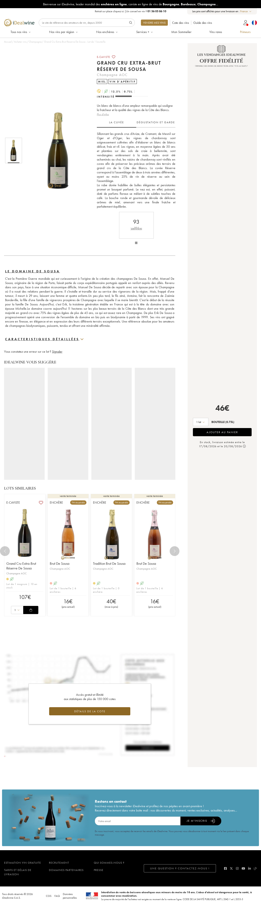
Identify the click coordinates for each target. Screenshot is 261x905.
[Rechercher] (87, 23)
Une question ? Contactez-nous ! (180, 868)
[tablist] (136, 122)
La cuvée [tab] (116, 122)
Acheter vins (20, 41)
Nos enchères (107, 32)
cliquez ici (118, 11)
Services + (144, 32)
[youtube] (243, 868)
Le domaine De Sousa (32, 271)
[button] (55, 150)
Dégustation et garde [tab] (156, 122)
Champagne (35, 41)
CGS (48, 896)
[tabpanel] (136, 170)
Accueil (8, 41)
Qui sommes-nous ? (109, 862)
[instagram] (237, 868)
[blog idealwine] (255, 868)
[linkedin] (249, 868)
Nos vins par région (63, 32)
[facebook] (225, 868)
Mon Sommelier (181, 32)
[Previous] (5, 551)
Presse (98, 870)
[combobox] (246, 11)
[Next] (174, 551)
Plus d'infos (103, 114)
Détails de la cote (89, 711)
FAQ (57, 896)
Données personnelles (70, 895)
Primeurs (245, 32)
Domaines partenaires (66, 870)
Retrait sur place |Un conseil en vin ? (130, 11)
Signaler (57, 351)
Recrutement (59, 862)
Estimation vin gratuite (22, 862)
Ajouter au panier (222, 432)
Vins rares (215, 32)
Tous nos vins (21, 32)
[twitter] (231, 868)
